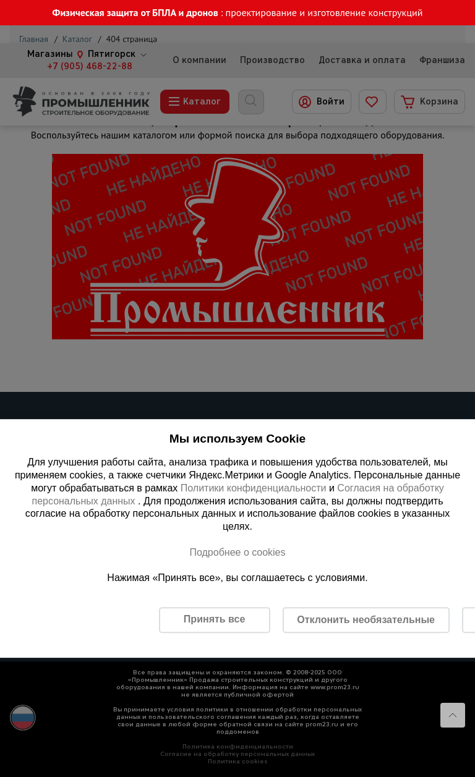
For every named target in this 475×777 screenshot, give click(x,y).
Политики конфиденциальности (254, 488)
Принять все (214, 619)
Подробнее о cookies (237, 552)
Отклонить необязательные (366, 619)
